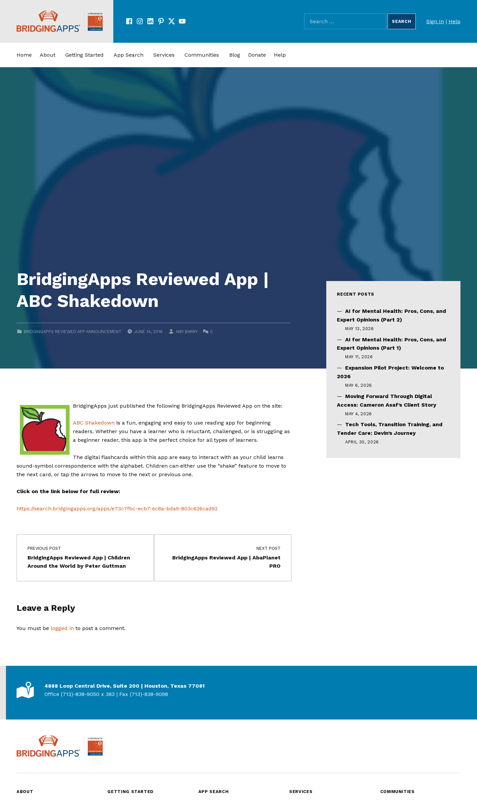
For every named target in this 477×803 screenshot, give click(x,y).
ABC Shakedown (94, 423)
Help (454, 21)
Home (24, 55)
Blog (234, 55)
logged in (62, 628)
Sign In (435, 21)
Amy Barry (186, 331)
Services (164, 55)
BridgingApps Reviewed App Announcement (73, 331)
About (47, 55)
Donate (257, 55)
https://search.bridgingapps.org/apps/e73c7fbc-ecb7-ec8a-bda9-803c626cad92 (117, 508)
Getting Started (84, 55)
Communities (202, 55)
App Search (128, 55)
